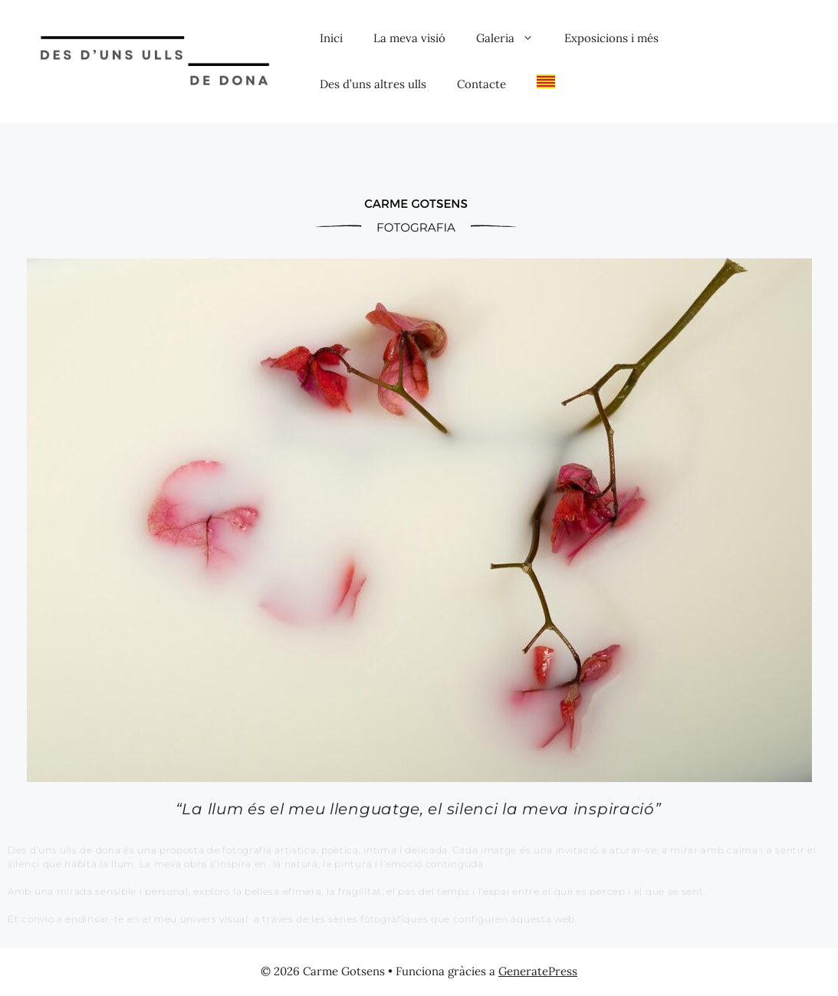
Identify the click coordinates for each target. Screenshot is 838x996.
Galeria (512, 38)
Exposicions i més (611, 38)
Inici (331, 38)
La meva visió (409, 38)
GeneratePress (537, 971)
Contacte (481, 84)
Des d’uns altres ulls (373, 84)
